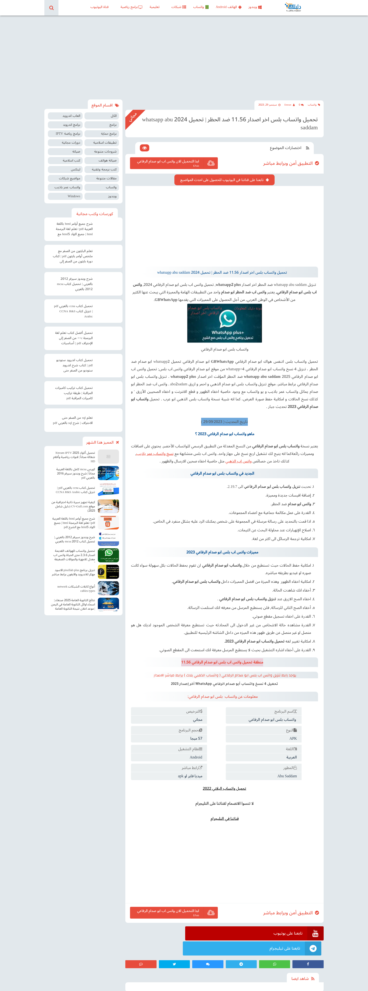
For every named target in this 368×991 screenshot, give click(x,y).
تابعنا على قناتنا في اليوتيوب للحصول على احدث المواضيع (222, 172)
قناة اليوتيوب (99, 7)
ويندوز (255, 7)
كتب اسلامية (71, 156)
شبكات (178, 7)
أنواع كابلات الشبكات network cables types (76, 584)
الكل (114, 111)
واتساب (201, 7)
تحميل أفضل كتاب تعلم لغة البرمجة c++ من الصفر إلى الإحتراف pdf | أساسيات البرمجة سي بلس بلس (74, 334)
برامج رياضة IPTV (68, 129)
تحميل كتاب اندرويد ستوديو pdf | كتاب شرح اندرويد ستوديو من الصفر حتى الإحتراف (74, 362)
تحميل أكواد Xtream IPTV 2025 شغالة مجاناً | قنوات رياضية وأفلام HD (74, 452)
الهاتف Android (229, 7)
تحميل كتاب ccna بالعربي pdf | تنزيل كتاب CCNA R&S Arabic (73, 307)
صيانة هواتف (108, 156)
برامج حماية (109, 129)
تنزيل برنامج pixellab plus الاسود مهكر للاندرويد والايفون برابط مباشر (73, 568)
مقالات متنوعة (106, 174)
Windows (74, 192)
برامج (113, 120)
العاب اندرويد (71, 111)
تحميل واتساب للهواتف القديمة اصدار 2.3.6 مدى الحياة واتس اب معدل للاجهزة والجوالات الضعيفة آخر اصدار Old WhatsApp (74, 552)
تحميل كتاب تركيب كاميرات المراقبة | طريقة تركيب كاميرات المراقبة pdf (74, 389)
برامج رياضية (131, 7)
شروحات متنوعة (105, 147)
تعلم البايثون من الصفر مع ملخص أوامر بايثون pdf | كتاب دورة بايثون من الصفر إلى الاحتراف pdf (73, 253)
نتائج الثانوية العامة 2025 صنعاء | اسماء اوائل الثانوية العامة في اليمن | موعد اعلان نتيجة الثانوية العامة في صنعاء (73, 601)
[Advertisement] (184, 55)
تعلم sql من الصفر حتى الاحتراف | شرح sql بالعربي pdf (73, 416)
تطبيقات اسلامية (105, 138)
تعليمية (155, 7)
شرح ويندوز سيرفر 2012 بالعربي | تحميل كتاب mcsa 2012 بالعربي (75, 280)
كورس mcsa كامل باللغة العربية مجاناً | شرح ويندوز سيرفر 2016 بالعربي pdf (75, 469)
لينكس (75, 165)
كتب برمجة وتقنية (104, 165)
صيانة (76, 147)
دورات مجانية (71, 138)
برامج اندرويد (71, 120)
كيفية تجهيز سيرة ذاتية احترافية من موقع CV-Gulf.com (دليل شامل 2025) (73, 502)
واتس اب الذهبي (234, 450)
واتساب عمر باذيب (67, 183)
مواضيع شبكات (69, 174)
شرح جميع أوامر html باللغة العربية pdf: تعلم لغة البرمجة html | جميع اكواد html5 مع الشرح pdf (74, 225)
